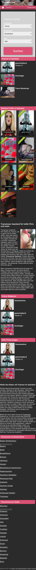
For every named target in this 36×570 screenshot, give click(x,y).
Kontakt (29, 568)
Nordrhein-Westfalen (8, 475)
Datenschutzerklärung (22, 568)
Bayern (3, 446)
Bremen (3, 457)
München (3, 506)
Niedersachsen (6, 471)
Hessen (3, 464)
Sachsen (3, 489)
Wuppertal (4, 554)
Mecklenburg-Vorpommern (10, 468)
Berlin (2, 450)
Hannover (4, 515)
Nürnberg (3, 547)
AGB (16, 568)
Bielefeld (3, 558)
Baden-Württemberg (8, 441)
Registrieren (31, 7)
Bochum (3, 551)
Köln (2, 522)
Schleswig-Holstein (7, 493)
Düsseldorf (4, 518)
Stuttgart (3, 533)
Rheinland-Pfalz (6, 479)
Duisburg (3, 511)
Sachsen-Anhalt (6, 486)
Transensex (27, 414)
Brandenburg (5, 453)
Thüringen (4, 496)
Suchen (8, 7)
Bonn (2, 562)
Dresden (3, 526)
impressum (33, 568)
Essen (2, 544)
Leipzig (3, 536)
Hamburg (3, 461)
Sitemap (13, 568)
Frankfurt (3, 529)
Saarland (3, 482)
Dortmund (4, 540)
